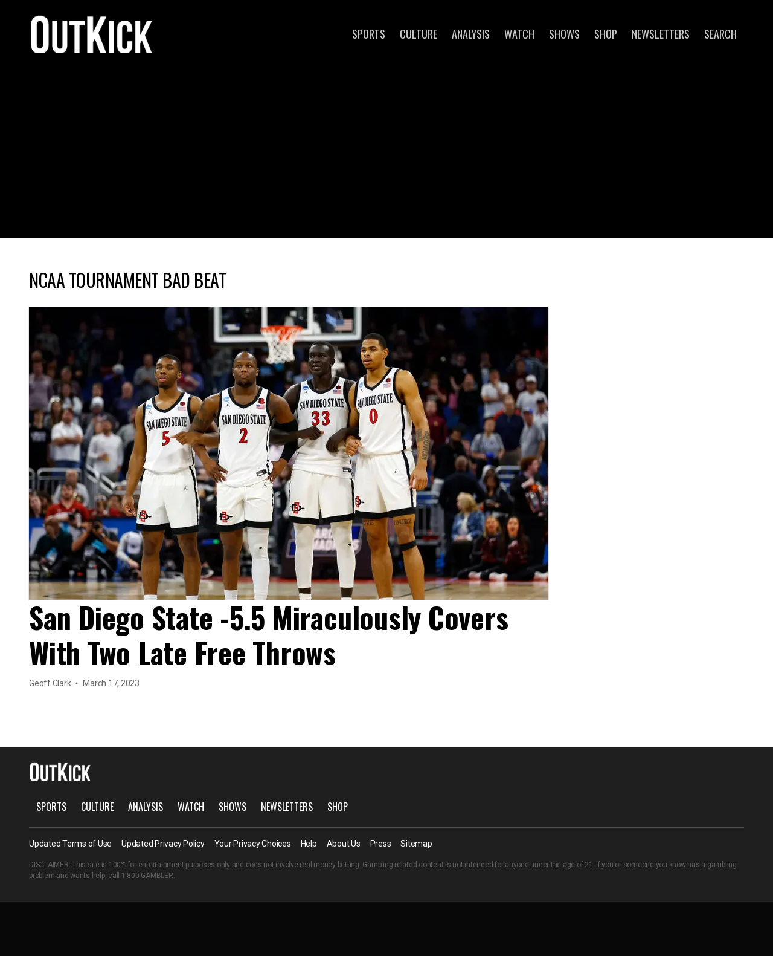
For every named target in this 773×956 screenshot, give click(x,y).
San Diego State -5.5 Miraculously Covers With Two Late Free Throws (268, 635)
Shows (564, 34)
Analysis (471, 34)
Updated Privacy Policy (163, 843)
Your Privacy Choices (252, 843)
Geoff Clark (50, 683)
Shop (605, 34)
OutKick (92, 34)
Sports (368, 34)
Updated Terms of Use (70, 843)
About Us (344, 843)
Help (309, 843)
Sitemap (416, 843)
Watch (519, 34)
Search (720, 34)
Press (380, 843)
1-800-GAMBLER (147, 875)
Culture (418, 34)
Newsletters (661, 34)
